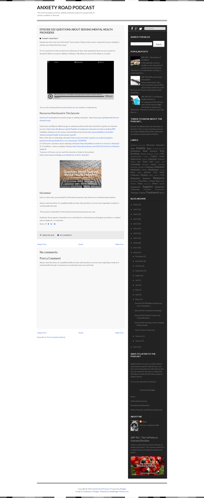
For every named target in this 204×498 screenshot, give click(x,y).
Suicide (161, 183)
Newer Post (42, 244)
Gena (144, 422)
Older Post (119, 244)
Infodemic (134, 167)
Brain (162, 151)
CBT (162, 153)
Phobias (144, 175)
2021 (135, 229)
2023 (135, 219)
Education (152, 159)
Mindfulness (153, 169)
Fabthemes (87, 491)
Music (133, 172)
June (137, 285)
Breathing (135, 153)
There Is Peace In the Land (145, 330)
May (137, 290)
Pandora (153, 382)
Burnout (150, 154)
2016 (135, 252)
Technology (135, 189)
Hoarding (161, 164)
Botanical (153, 151)
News (140, 172)
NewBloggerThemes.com (119, 491)
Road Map (143, 181)
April (137, 295)
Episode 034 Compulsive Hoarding (148, 310)
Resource (158, 178)
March (138, 299)
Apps (149, 148)
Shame (152, 181)
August (138, 275)
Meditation (136, 169)
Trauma (142, 192)
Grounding (135, 164)
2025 (135, 209)
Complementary (136, 156)
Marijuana (150, 167)
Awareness (135, 151)
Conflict (146, 156)
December (139, 256)
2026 (135, 205)
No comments (66, 235)
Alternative (160, 145)
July (137, 280)
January (138, 341)
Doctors (144, 159)
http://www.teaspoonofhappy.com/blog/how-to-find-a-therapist (64, 155)
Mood (162, 170)
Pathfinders (135, 175)
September (139, 271)
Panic (162, 172)
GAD (151, 162)
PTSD (162, 175)
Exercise (161, 159)
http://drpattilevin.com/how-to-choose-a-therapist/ (100, 143)
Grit (163, 162)
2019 (135, 238)
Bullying (143, 154)
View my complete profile (149, 425)
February (139, 336)
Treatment (53, 38)
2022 (135, 224)
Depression (136, 159)
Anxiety (140, 148)
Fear (139, 162)
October (138, 266)
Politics (156, 175)
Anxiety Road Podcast (66, 7)
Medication (159, 167)
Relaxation (135, 178)
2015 (135, 347)
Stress (155, 183)
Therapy (45, 38)
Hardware (145, 164)
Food (145, 161)
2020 (135, 233)
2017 (135, 248)
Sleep (158, 181)
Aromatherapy (157, 148)
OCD (155, 172)
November (139, 261)
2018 (135, 243)
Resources (134, 181)
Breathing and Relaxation (140, 405)
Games (157, 162)
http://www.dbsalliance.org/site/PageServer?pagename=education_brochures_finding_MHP (80, 129)
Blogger (152, 390)
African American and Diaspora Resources (146, 410)
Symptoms (159, 187)
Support (148, 186)
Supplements (136, 187)
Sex (148, 181)
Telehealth (147, 189)
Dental (161, 156)
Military (144, 170)
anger (133, 148)
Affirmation (150, 145)
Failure (133, 162)
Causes (156, 154)
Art (163, 148)
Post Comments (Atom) (56, 337)
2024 (135, 214)
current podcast (66, 107)
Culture (154, 156)
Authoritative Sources (139, 401)
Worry (161, 193)
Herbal (153, 164)
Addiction (134, 145)
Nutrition (147, 172)
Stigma (140, 184)
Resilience (146, 178)
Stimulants (147, 183)
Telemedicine (159, 189)
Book (145, 151)
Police (151, 175)
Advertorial (141, 145)
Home (81, 244)
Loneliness (142, 167)
